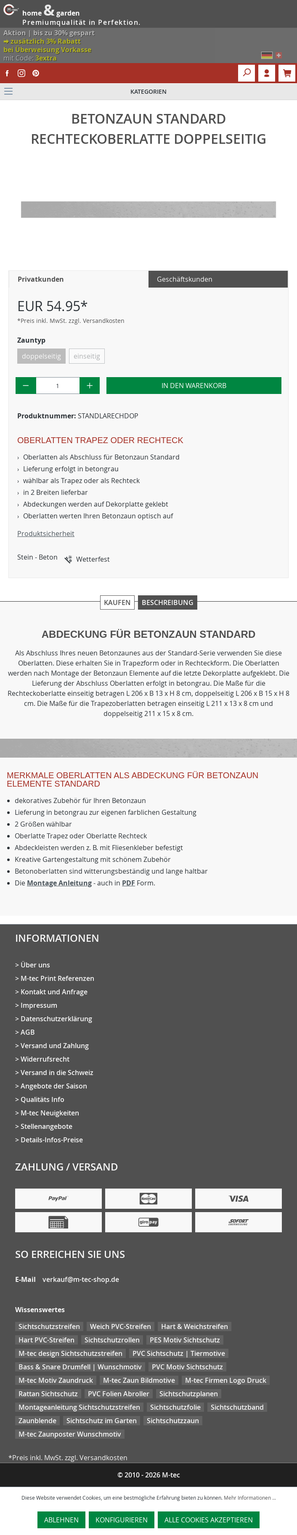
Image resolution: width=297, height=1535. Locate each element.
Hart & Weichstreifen (194, 1326)
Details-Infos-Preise (52, 1139)
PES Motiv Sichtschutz (185, 1340)
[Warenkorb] (286, 73)
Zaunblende (37, 1420)
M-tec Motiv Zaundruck (56, 1380)
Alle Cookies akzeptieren (208, 1519)
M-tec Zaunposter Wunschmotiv (70, 1434)
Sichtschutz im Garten (101, 1420)
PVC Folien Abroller (118, 1393)
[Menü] (148, 92)
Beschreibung (168, 602)
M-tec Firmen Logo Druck (225, 1380)
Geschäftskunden (184, 279)
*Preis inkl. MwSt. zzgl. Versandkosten (71, 321)
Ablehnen (61, 1519)
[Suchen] (246, 73)
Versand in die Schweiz (57, 1072)
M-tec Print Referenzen (57, 978)
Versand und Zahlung (55, 1045)
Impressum (39, 1005)
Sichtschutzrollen (112, 1340)
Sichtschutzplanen (188, 1393)
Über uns (35, 965)
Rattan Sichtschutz (48, 1393)
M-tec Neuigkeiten (50, 1113)
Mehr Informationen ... (250, 1497)
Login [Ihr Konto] (266, 73)
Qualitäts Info (42, 1099)
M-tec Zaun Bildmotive (139, 1380)
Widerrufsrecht (45, 1059)
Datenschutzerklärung (56, 1018)
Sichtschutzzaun (173, 1420)
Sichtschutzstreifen (49, 1326)
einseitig (87, 356)
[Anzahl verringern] (26, 385)
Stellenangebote (46, 1126)
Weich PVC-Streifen (120, 1326)
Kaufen (117, 602)
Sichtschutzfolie (175, 1407)
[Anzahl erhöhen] (90, 385)
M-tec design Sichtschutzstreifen (70, 1353)
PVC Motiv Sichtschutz (187, 1366)
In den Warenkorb (194, 385)
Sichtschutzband (237, 1407)
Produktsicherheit (45, 533)
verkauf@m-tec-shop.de (80, 1279)
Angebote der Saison (54, 1086)
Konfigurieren (121, 1519)
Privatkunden (41, 279)
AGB (28, 1032)
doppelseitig (41, 356)
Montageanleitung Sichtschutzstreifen (79, 1407)
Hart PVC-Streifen (46, 1340)
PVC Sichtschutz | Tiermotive (179, 1353)
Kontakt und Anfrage (54, 991)
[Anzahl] (58, 385)
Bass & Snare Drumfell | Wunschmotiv (80, 1366)
